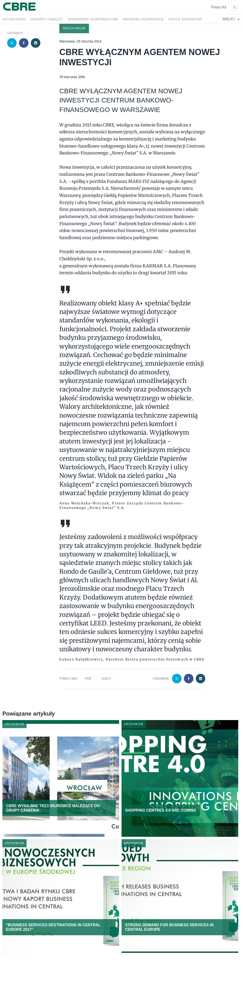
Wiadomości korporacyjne (93, 19)
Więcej (230, 19)
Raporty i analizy (47, 19)
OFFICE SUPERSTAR (185, 19)
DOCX (106, 678)
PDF (88, 678)
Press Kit (218, 7)
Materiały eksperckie (143, 19)
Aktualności (14, 19)
